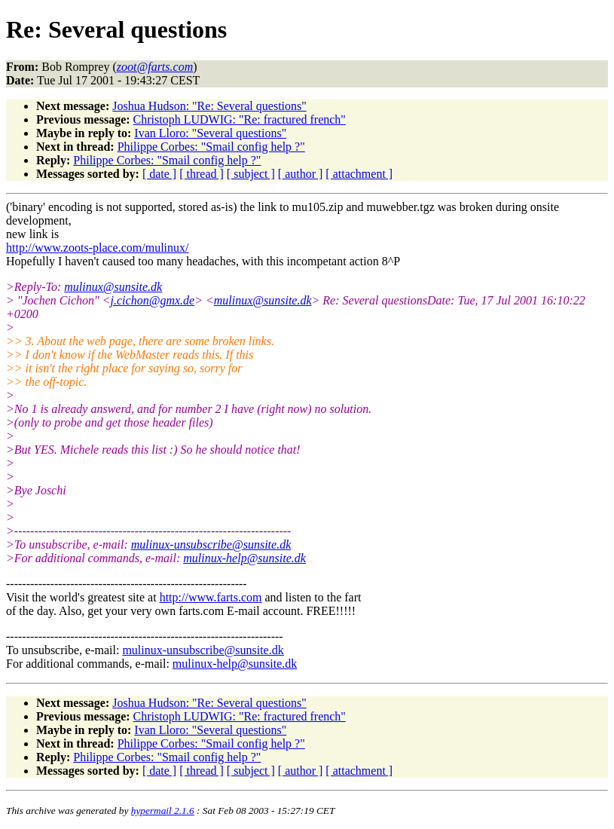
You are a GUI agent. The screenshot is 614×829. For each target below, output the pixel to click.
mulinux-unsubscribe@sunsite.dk (211, 544)
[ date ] (159, 173)
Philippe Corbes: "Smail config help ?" (211, 146)
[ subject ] (251, 173)
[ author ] (300, 173)
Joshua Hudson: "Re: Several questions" (209, 105)
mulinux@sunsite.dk (113, 286)
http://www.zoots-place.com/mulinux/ (97, 247)
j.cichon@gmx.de (153, 300)
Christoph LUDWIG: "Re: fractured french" (239, 119)
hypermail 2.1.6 (162, 810)
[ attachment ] (359, 173)
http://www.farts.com (211, 597)
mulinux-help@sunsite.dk (244, 558)
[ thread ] (201, 173)
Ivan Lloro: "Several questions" (210, 133)
